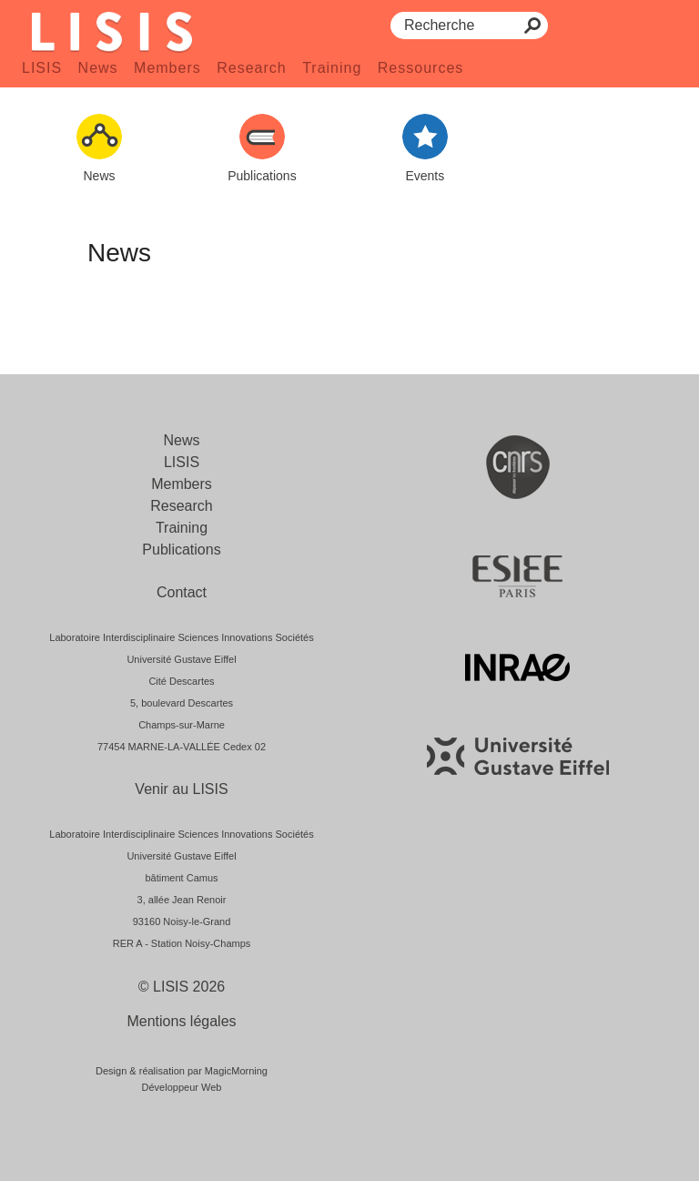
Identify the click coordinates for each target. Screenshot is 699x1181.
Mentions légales (181, 1021)
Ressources (420, 68)
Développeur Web (182, 1087)
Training (331, 68)
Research (251, 68)
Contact (182, 592)
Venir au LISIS (181, 789)
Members (167, 68)
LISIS (42, 68)
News (98, 68)
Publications (181, 549)
